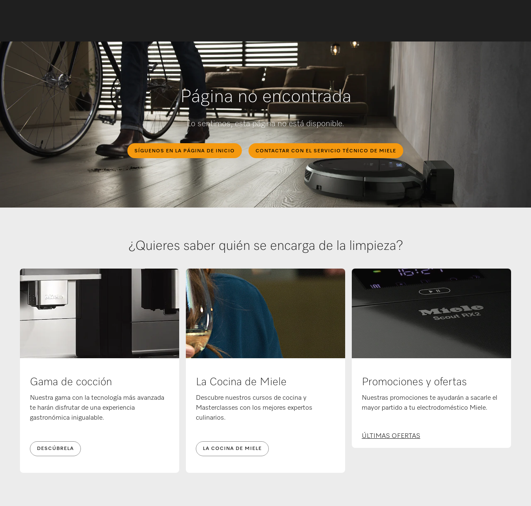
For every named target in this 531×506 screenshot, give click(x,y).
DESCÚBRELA (55, 448)
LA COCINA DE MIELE (232, 448)
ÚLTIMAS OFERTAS (391, 436)
